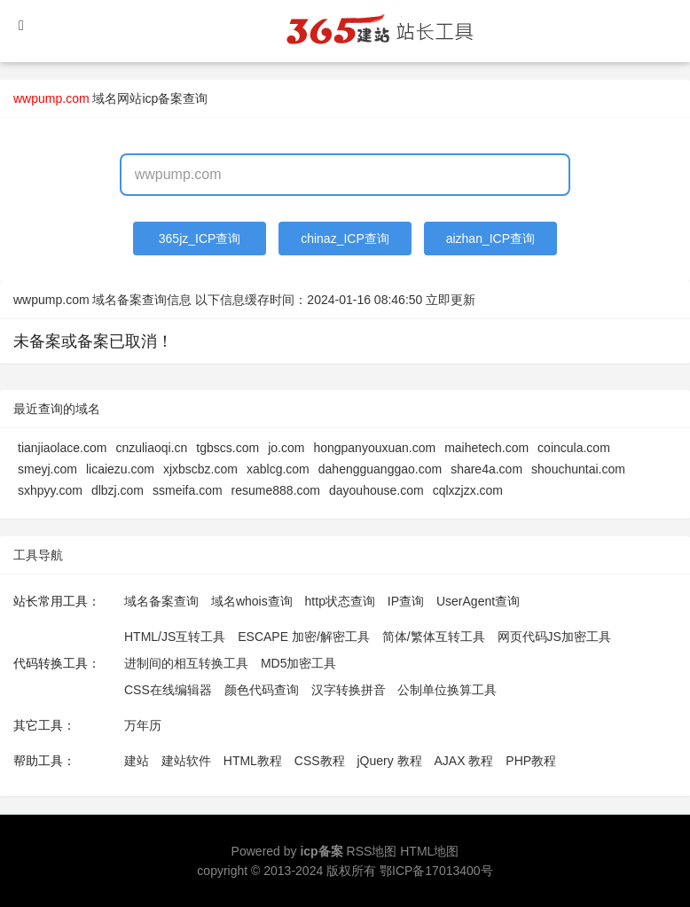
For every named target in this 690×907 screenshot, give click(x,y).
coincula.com (573, 448)
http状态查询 (340, 601)
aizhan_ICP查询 (490, 238)
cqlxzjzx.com (468, 490)
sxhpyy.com (50, 490)
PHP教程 (531, 761)
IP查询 (406, 601)
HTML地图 (429, 851)
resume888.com (275, 490)
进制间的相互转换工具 (186, 663)
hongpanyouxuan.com (374, 448)
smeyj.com (47, 469)
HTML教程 (252, 761)
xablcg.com (278, 469)
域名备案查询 (161, 601)
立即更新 (450, 300)
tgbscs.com (227, 448)
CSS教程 (319, 761)
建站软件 (186, 761)
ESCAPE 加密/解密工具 (304, 636)
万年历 (142, 725)
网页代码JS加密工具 (554, 636)
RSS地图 (372, 851)
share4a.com (486, 469)
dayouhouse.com (376, 490)
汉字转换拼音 (348, 690)
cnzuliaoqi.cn (151, 448)
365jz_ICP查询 (200, 238)
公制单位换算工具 (447, 690)
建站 (136, 761)
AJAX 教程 (464, 761)
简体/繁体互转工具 (433, 636)
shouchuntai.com (578, 469)
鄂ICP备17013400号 (436, 871)
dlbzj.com (117, 490)
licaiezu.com (120, 469)
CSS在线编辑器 (168, 690)
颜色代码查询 (261, 690)
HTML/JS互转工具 (174, 636)
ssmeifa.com (188, 490)
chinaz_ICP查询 (345, 238)
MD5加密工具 (299, 663)
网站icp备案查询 (162, 98)
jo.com (286, 448)
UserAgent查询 (478, 601)
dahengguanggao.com (380, 469)
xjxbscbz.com (200, 469)
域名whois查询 (252, 601)
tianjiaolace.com (62, 448)
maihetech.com (486, 448)
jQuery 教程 (389, 761)
